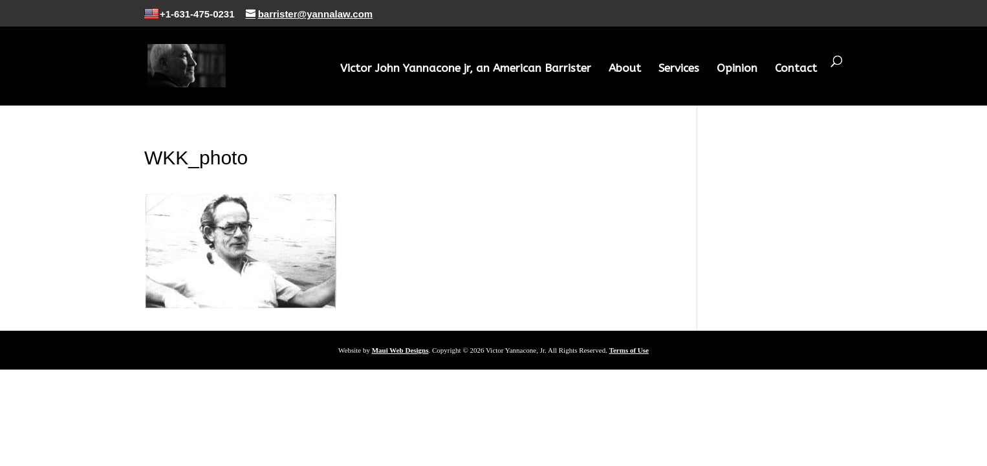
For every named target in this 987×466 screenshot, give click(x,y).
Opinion (737, 68)
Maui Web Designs (400, 350)
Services (678, 68)
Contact (796, 68)
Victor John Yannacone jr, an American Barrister (465, 68)
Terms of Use (629, 350)
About (625, 68)
